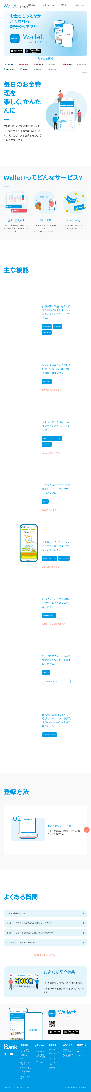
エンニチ (80, 1055)
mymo (79, 1051)
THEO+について (51, 682)
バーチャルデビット (25, 1072)
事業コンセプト (54, 1054)
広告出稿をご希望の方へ (68, 1050)
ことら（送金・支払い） (25, 1050)
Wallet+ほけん (25, 1068)
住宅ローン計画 (25, 1077)
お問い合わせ (39, 1062)
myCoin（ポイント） (24, 1063)
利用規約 (7, 1087)
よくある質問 (39, 1051)
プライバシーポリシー (20, 1087)
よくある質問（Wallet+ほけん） (39, 1056)
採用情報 (52, 1068)
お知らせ (52, 1059)
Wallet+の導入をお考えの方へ (68, 1056)
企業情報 (52, 1050)
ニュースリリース (54, 1063)
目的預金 (23, 1055)
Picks (22, 1059)
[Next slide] (87, 830)
